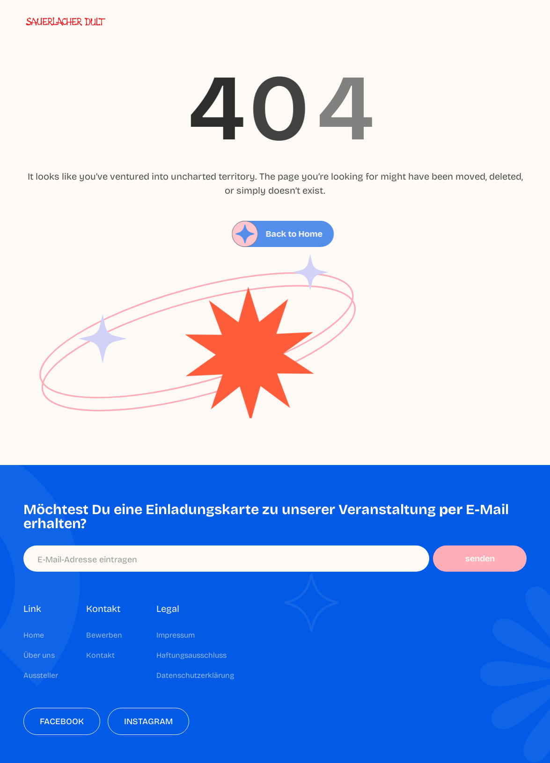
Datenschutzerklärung (195, 675)
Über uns (39, 655)
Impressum (175, 635)
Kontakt (100, 655)
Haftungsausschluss (191, 655)
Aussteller (40, 675)
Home (33, 635)
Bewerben (104, 635)
